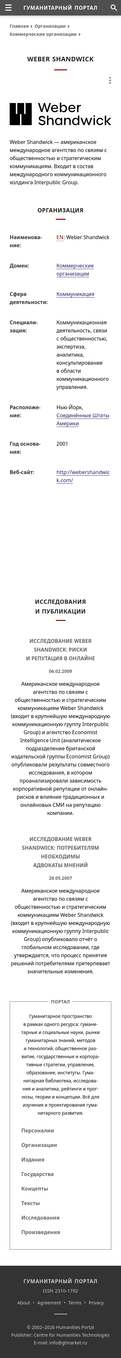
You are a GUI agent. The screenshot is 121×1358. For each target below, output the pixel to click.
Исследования (40, 1217)
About (23, 1303)
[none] (8, 8)
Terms (74, 1303)
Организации (50, 26)
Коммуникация (75, 294)
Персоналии (37, 1130)
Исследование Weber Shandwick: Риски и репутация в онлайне (60, 649)
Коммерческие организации (43, 34)
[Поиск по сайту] (113, 7)
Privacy (96, 1303)
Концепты (34, 1188)
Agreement (49, 1303)
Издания (33, 1159)
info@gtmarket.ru (68, 1343)
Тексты (30, 1203)
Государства (37, 1174)
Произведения (40, 1232)
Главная (19, 26)
